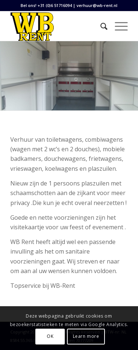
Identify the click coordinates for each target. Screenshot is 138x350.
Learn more (86, 336)
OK (50, 336)
